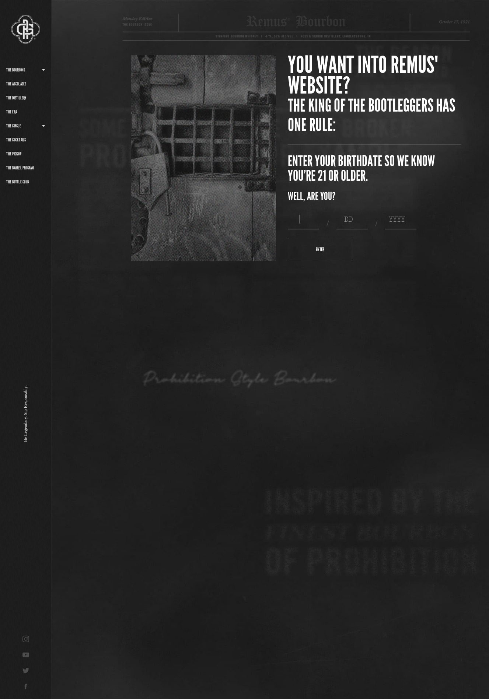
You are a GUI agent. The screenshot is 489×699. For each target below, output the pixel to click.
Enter (320, 249)
